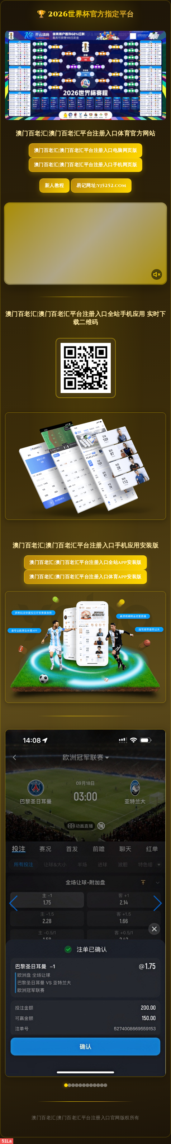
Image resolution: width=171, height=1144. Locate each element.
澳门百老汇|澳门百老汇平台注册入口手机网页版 (85, 165)
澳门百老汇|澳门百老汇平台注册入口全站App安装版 (85, 562)
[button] (14, 903)
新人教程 (54, 185)
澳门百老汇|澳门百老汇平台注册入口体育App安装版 (85, 577)
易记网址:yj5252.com (101, 185)
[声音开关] (156, 274)
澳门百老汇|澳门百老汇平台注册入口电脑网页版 (85, 150)
